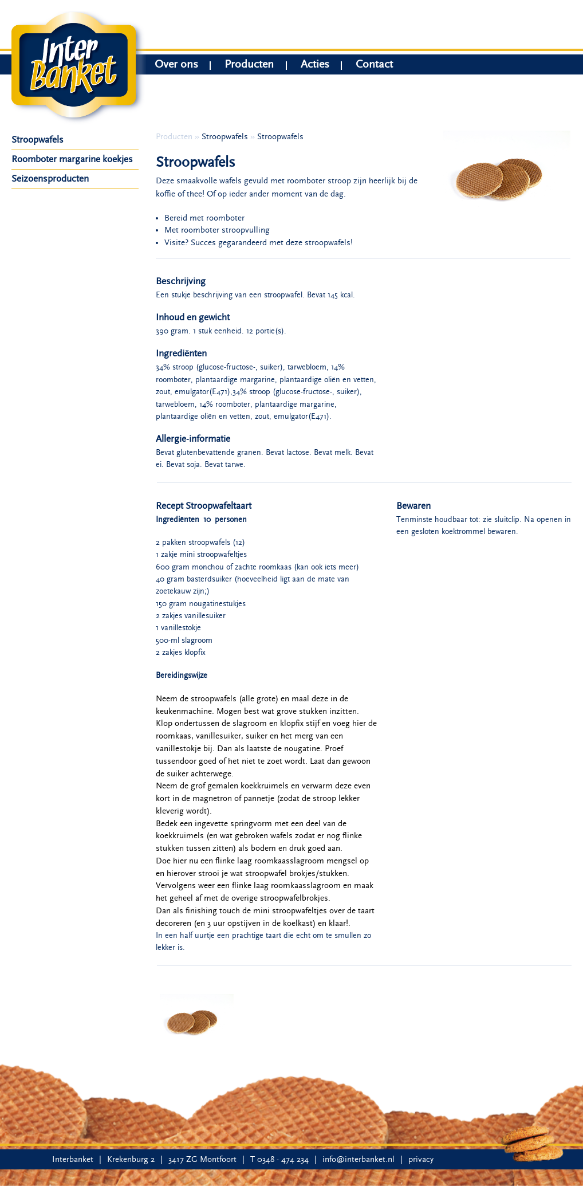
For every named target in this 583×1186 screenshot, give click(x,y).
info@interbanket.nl (358, 1159)
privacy (421, 1159)
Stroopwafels (37, 139)
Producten (249, 65)
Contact (374, 65)
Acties (315, 65)
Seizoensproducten (50, 178)
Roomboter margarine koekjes (72, 159)
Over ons (176, 65)
